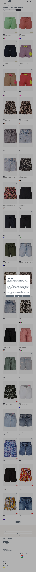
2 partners (10, 283)
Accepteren (10, 296)
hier (28, 289)
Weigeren (18, 296)
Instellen (26, 296)
